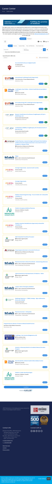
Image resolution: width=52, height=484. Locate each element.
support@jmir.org (8, 440)
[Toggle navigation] (5, 41)
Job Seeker (22, 38)
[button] (47, 49)
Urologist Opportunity (20, 181)
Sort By (5, 57)
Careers (5, 447)
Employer (29, 38)
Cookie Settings (42, 478)
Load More (26, 387)
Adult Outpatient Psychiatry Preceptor (24, 236)
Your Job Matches (30, 45)
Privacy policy (6, 450)
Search (10, 45)
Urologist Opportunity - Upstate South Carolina (27, 167)
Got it (48, 478)
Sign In (46, 41)
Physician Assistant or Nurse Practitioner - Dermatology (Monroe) (31, 261)
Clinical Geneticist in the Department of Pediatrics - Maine (29, 273)
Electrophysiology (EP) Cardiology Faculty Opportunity (28, 102)
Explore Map (22, 45)
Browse (15, 45)
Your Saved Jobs (39, 45)
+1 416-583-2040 (7, 442)
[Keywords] (13, 49)
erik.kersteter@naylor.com (41, 34)
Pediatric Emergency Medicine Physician (25, 208)
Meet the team (6, 445)
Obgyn (16, 156)
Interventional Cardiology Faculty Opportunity (26, 77)
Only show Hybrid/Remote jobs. (12, 52)
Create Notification (43, 57)
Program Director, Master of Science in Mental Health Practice (19, 323)
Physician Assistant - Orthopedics (23, 311)
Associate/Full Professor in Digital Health (25, 62)
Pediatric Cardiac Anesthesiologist (23, 372)
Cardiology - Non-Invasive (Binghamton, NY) (26, 335)
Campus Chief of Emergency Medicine (24, 286)
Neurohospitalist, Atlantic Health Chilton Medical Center (29, 360)
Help (40, 41)
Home (3, 11)
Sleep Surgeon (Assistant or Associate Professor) (27, 250)
